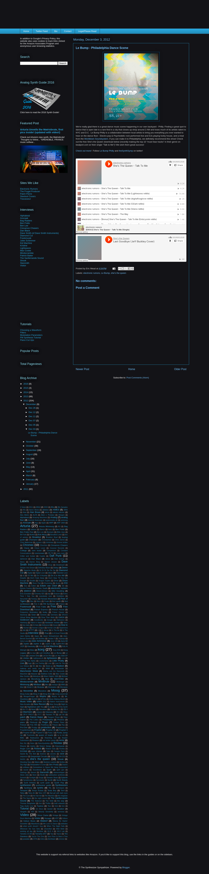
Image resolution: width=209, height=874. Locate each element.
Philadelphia (47, 719)
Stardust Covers (28, 196)
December (31, 404)
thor (40, 803)
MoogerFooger (29, 696)
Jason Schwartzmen (51, 636)
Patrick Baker (26, 255)
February (30, 479)
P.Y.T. (40, 714)
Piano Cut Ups (27, 340)
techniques (60, 788)
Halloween (60, 620)
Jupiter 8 (48, 644)
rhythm (33, 746)
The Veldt (49, 801)
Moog (55, 690)
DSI (66, 583)
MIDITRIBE (59, 679)
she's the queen (118, 273)
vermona (61, 812)
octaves (39, 712)
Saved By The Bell (28, 754)
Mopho (43, 696)
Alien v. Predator (47, 515)
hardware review (52, 622)
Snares (65, 765)
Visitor (23, 265)
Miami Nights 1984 (51, 676)
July (28, 458)
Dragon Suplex (44, 581)
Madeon (60, 666)
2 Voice (23, 507)
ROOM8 (23, 751)
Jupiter (26, 643)
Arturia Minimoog (46, 526)
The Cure (26, 796)
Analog (53, 517)
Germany (54, 615)
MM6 (63, 685)
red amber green (49, 740)
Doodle (32, 581)
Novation (43, 709)
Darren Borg (35, 562)
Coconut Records (57, 548)
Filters (23, 332)
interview (33, 633)
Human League (38, 628)
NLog (49, 707)
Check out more (83, 151)
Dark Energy (59, 559)
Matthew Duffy (46, 674)
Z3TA (35, 839)
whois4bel (48, 829)
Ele (63, 586)
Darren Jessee (51, 562)
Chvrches (43, 545)
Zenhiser (51, 839)
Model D (30, 687)
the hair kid (37, 796)
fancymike (24, 599)
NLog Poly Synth (61, 707)
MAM (48, 668)
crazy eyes (60, 553)
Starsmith (24, 263)
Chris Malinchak (26, 542)
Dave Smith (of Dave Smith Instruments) (39, 233)
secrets (53, 754)
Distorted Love (62, 573)
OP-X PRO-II (28, 714)
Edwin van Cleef (48, 585)
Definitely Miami (44, 568)
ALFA (35, 515)
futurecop (23, 615)
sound (25, 770)
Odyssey (49, 712)
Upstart (50, 809)
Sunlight (32, 778)
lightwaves (52, 658)
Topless (40, 806)
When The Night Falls (56, 826)
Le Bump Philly (107, 151)
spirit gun (60, 770)
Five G (37, 604)
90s (24, 510)
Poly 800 (33, 725)
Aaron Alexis (34, 510)
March (29, 475)
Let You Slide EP (61, 656)
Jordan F (51, 638)
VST (57, 818)
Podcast (23, 725)
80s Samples (63, 507)
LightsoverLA (38, 658)
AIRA (66, 510)
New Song (54, 704)
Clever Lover (40, 548)
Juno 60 (64, 641)
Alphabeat (25, 215)
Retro (32, 743)
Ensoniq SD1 (40, 594)
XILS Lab (61, 831)
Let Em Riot (47, 656)
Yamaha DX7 (41, 834)
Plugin (45, 722)
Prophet (38, 730)
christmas (49, 542)
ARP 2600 (61, 523)
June (28, 463)
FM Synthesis (49, 604)
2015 (26, 388)
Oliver (65, 712)
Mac (40, 666)
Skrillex (62, 762)
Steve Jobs (24, 775)
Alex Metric (24, 515)
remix (61, 740)
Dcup (50, 565)
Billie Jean (61, 532)
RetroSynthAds (44, 743)
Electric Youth (41, 588)
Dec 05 (32, 425)
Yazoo (58, 834)
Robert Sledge (45, 746)
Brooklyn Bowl (52, 537)
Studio (42, 775)
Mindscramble (27, 253)
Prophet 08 (50, 730)
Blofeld (32, 535)
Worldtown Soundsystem (96, 139)
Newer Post (82, 369)
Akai (24, 512)
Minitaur (37, 684)
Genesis (43, 615)
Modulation (52, 687)
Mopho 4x (56, 696)
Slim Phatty (54, 764)
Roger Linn (25, 748)
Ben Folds (25, 223)
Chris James (60, 540)
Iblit (24, 630)
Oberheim (27, 712)
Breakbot (36, 537)
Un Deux (39, 809)
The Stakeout (36, 801)
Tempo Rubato (38, 791)
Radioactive (34, 738)
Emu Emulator (25, 594)
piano (22, 722)
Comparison (51, 551)
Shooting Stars (25, 762)
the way (60, 801)
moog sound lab (61, 694)
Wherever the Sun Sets (30, 829)
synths (40, 788)
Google (50, 620)
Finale (46, 601)
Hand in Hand (36, 623)
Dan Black (25, 230)
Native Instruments (57, 702)
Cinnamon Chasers (29, 228)
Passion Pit (50, 714)
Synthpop (28, 788)
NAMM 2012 (41, 702)
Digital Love (40, 573)
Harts (65, 623)
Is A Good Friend (58, 633)
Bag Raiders (26, 220)
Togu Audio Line (26, 806)
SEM (62, 754)
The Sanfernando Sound (32, 258)
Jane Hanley (25, 636)
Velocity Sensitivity (45, 812)
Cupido (42, 556)
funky (45, 612)
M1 (34, 666)
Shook (23, 260)
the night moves (41, 798)
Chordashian (46, 540)
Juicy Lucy (24, 641)
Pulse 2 (51, 733)
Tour (49, 806)
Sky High (23, 765)
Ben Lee (24, 225)
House (55, 625)
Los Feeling (39, 663)
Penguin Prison (54, 717)
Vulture (65, 818)
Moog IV (36, 694)
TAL (50, 788)
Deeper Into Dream (27, 568)
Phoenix (60, 719)
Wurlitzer (40, 831)
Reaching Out (50, 738)
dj (23, 575)
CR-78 (50, 553)
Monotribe (28, 691)
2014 (26, 392)
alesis (47, 512)
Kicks (41, 646)
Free (53, 606)
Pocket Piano (58, 722)
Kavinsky (31, 646)
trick (56, 806)
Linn (63, 658)
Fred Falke (41, 607)
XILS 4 (50, 831)
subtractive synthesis (57, 775)
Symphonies (28, 780)
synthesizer (25, 785)
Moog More (47, 694)
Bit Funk (23, 535)
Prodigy (34, 727)
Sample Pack (59, 751)
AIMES (56, 509)
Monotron (42, 691)
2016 (26, 384)
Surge (41, 778)
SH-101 (62, 756)
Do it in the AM (57, 575)
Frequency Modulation (29, 612)
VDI (32, 812)
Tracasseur (25, 199)
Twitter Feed (42, 31)
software (26, 767)
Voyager (48, 818)
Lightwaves (25, 248)
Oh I (58, 712)
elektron (28, 591)
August (29, 454)
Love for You (60, 663)
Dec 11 (32, 416)
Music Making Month (57, 699)
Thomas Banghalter (27, 803)
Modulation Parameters (31, 335)
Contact (68, 31)
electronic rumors (91, 273)
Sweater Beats (52, 778)
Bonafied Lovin (56, 535)
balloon (33, 529)
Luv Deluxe (24, 666)
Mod (21, 687)
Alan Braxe (35, 512)
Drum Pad (37, 583)
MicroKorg (35, 679)
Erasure (57, 594)
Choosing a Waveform (30, 330)
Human (26, 628)
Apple (43, 523)
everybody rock (45, 596)
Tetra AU (31, 793)
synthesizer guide (43, 785)
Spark (49, 770)
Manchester (59, 668)
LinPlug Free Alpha (27, 661)
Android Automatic (35, 520)
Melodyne (37, 676)
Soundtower (37, 770)
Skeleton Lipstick (49, 762)
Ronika (62, 749)
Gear (33, 615)
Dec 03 (32, 429)
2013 (26, 396)
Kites (32, 650)
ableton (45, 510)
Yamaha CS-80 (26, 834)
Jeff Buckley (40, 638)
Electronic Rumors (29, 189)
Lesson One (34, 655)
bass (50, 529)
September (31, 450)
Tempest (23, 790)
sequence (24, 756)
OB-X (65, 709)
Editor (33, 586)
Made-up (49, 666)
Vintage (55, 815)
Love (50, 663)
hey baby (26, 625)
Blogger (126, 867)
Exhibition (60, 596)
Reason (35, 740)
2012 (26, 400)
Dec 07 (32, 420)
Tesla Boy (52, 790)
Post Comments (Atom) (137, 377)
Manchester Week (29, 671)
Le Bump (105, 273)
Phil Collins (34, 720)
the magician (63, 796)
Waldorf (44, 821)
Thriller (48, 803)
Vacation (60, 809)
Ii (38, 630)
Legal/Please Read (87, 31)
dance (47, 559)
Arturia (25, 526)
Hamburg (23, 623)
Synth (50, 780)
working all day (26, 831)
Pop (63, 725)
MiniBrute (43, 681)
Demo (65, 567)
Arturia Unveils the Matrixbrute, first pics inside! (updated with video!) (41, 131)
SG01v (53, 756)
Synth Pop (59, 783)
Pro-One (23, 727)
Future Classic (58, 612)
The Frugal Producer (30, 191)
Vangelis (23, 812)
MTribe (43, 699)
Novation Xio (55, 709)
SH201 (22, 759)
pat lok (62, 714)
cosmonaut (39, 553)
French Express (41, 609)
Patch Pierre (26, 194)
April (28, 471)
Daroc (22, 562)
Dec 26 (32, 408)
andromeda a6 (51, 520)
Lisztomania (43, 661)
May (28, 467)
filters (39, 601)
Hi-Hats (36, 625)
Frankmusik (25, 238)
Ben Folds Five (26, 532)
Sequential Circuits (39, 756)
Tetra (22, 793)
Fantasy (34, 599)
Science (43, 754)
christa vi (39, 542)
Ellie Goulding (58, 591)
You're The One (38, 836)
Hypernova (63, 628)
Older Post (180, 369)
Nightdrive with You (35, 707)
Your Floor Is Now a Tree (58, 836)
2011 (26, 489)
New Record (40, 704)
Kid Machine (26, 243)
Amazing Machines (39, 517)
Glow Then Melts (48, 617)
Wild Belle (60, 829)
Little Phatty (58, 660)
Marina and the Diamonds (53, 671)
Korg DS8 (56, 650)
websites (64, 824)
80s (52, 507)
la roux (33, 653)
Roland (37, 748)
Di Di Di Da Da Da (47, 570)
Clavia (26, 548)
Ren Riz (23, 743)
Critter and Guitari (27, 556)
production (46, 727)
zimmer (61, 839)
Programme (60, 727)
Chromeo (28, 545)
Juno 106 (54, 641)
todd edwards (59, 803)
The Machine (50, 796)
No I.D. (25, 709)
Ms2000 (34, 699)
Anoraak (24, 218)
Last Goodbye (44, 653)
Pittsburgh (34, 722)
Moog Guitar (25, 694)
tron (63, 806)
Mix (46, 684)
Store (34, 775)
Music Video (26, 701)
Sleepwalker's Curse (38, 765)
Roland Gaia (50, 749)
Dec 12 (32, 412)
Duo (25, 586)
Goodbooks (38, 620)
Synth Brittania (30, 783)
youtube (26, 839)
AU (59, 526)
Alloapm (61, 515)
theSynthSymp (126, 151)
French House (58, 609)
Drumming (48, 583)
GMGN (61, 617)
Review (57, 743)
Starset (33, 772)
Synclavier (40, 780)
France (62, 604)
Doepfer (23, 578)
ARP (51, 523)
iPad (46, 633)
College (23, 550)
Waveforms (35, 824)
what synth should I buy (33, 826)
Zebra (42, 839)
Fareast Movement (49, 599)
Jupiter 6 (37, 643)
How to (64, 625)
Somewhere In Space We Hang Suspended (50, 767)
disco (50, 573)
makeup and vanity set (30, 668)
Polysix (55, 725)
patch (22, 717)
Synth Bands (62, 780)
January (30, 484)
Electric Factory (26, 588)
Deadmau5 (60, 565)
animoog (64, 520)
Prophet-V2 (40, 733)
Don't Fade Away (37, 578)
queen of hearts (46, 735)
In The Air (55, 630)
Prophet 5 (63, 730)
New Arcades (25, 704)
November (31, 441)
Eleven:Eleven (42, 591)
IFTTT (31, 630)
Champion (33, 540)
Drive (56, 580)
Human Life (51, 628)
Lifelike (26, 658)
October (30, 446)
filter (31, 601)
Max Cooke (25, 250)
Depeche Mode (30, 570)
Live (22, 663)
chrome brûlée (62, 542)
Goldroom (25, 620)
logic (30, 663)
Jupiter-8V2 (60, 644)
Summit (23, 778)
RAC (22, 738)
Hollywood (46, 625)
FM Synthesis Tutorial (30, 337)
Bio (55, 31)
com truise (37, 550)
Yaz (51, 834)
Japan (36, 636)
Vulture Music (29, 821)
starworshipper (59, 772)
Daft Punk (56, 555)
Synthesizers (61, 785)
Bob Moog (42, 534)
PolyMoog (45, 725)
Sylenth (64, 777)
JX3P (22, 646)
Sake (48, 751)
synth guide (45, 783)
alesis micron (58, 512)
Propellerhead (25, 730)
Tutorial (24, 808)
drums (58, 583)
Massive (34, 674)
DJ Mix (30, 575)
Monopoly (64, 687)
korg (41, 649)
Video (24, 815)
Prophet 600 (28, 733)
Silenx (37, 762)
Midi (47, 679)
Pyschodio (31, 735)
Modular (40, 687)
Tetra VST (42, 793)
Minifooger (60, 682)
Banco (42, 529)
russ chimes (36, 751)
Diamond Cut (26, 235)
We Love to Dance (50, 824)
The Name (27, 798)
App (36, 523)
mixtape (55, 685)
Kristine (23, 245)
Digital (30, 573)
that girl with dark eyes (59, 793)
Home (26, 31)
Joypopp (61, 638)
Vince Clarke (43, 815)
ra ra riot (61, 735)
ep (49, 593)
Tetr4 (63, 791)
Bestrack (50, 532)
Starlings (23, 772)
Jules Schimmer (27, 240)
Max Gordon (25, 676)
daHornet (23, 559)
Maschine (23, 674)
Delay (55, 567)
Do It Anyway (42, 575)
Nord (33, 709)
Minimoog (24, 684)
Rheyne (23, 746)
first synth (56, 601)
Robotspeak (59, 746)
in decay (45, 630)
